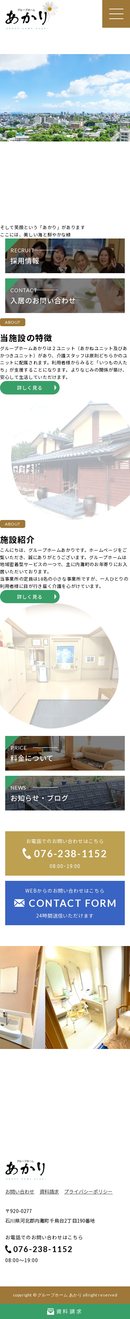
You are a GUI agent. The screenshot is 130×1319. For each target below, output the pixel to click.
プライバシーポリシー (88, 1191)
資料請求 (49, 1191)
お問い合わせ (19, 1191)
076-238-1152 (39, 1249)
